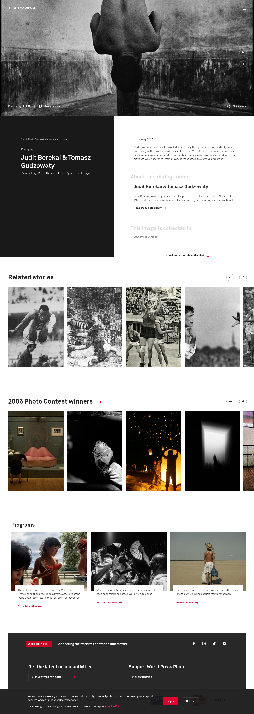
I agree (171, 701)
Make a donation (142, 677)
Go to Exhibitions (107, 602)
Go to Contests (185, 602)
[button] (230, 277)
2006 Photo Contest (24, 8)
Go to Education (27, 606)
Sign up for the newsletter (47, 677)
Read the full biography (148, 208)
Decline (190, 701)
